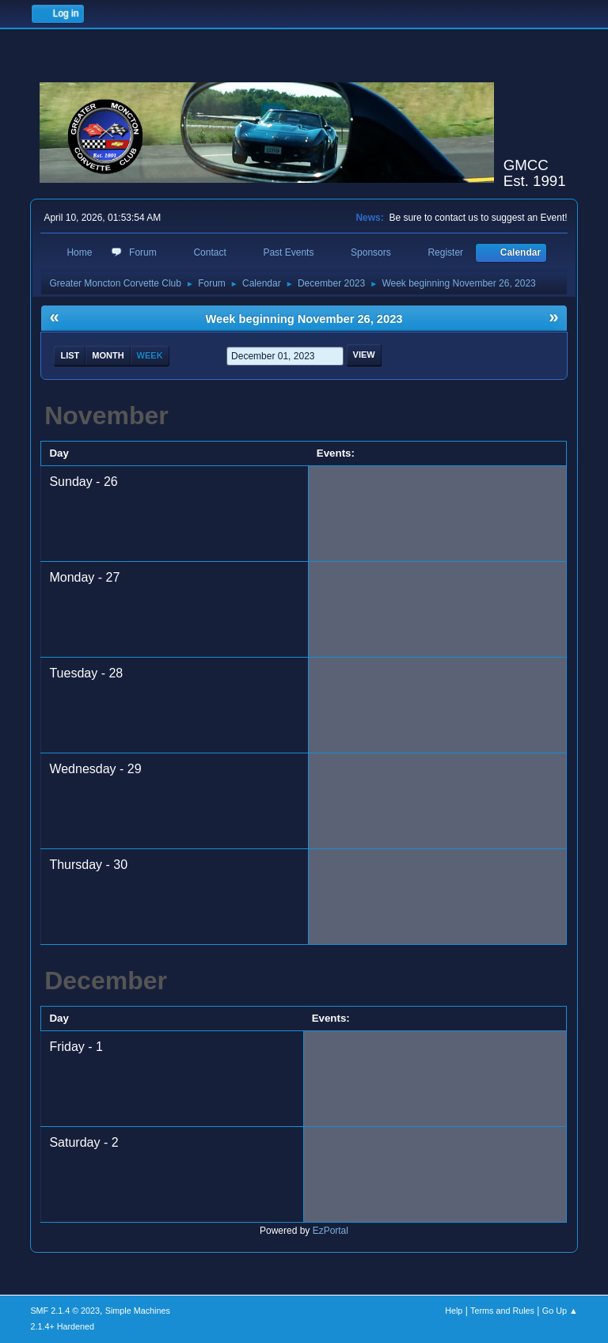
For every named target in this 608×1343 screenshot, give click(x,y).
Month (108, 355)
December (105, 980)
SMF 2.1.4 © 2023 (65, 1310)
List (69, 355)
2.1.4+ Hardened (62, 1326)
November (106, 415)
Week (150, 355)
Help (453, 1310)
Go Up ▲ (560, 1310)
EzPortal (330, 1230)
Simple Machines (137, 1310)
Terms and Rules (502, 1310)
